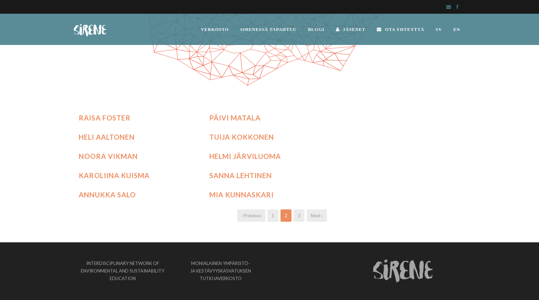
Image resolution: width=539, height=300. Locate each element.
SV (439, 29)
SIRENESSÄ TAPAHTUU (268, 29)
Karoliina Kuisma (114, 175)
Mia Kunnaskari (241, 195)
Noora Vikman (108, 156)
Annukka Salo (107, 195)
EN (456, 29)
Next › (317, 215)
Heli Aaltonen (107, 137)
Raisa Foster (105, 118)
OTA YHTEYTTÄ (400, 29)
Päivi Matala (235, 118)
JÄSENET (351, 29)
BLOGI (316, 29)
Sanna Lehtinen (240, 175)
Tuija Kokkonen (241, 137)
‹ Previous (251, 215)
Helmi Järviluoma (245, 156)
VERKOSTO (215, 29)
